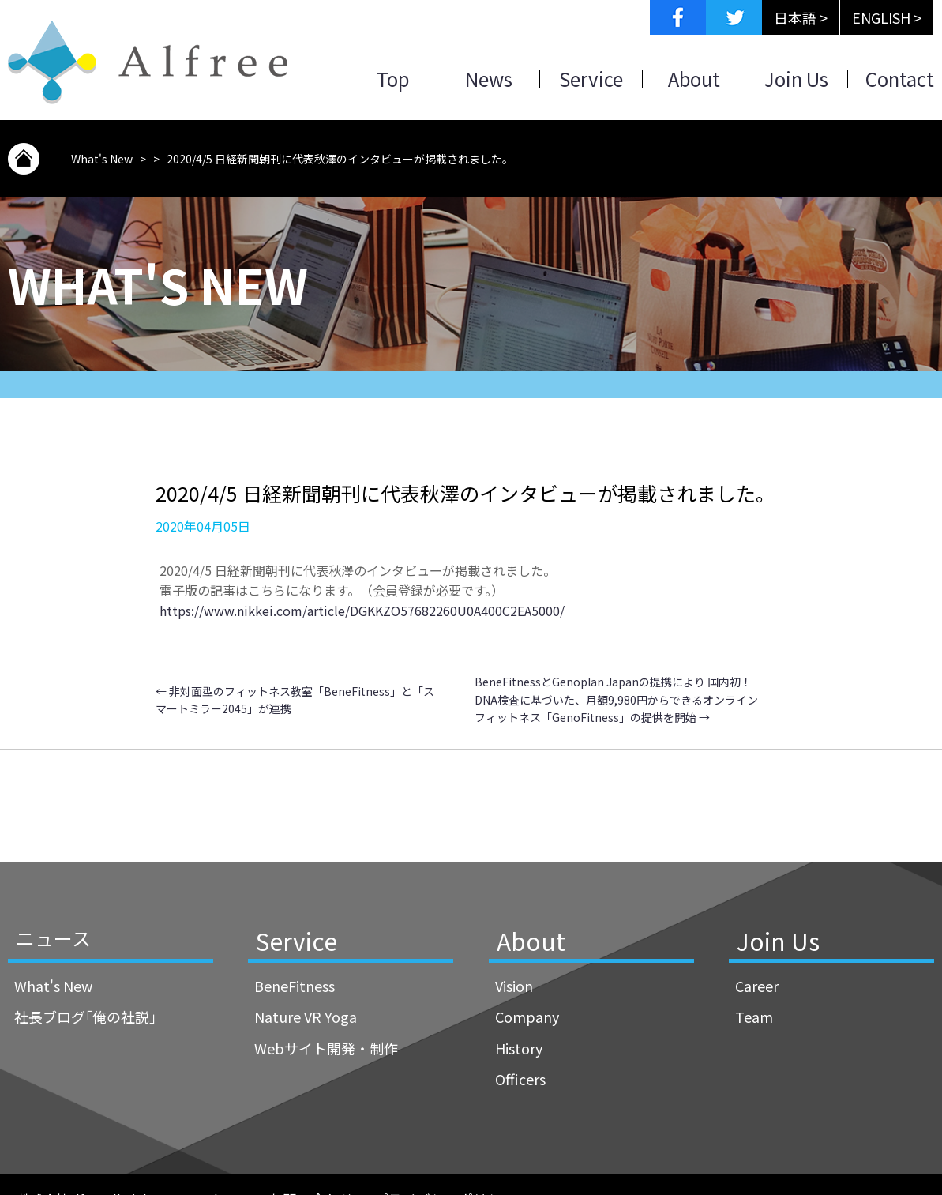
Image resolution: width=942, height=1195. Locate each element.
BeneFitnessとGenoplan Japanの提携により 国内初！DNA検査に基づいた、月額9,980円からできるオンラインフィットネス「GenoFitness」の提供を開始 (616, 699)
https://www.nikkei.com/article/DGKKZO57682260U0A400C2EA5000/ (362, 610)
